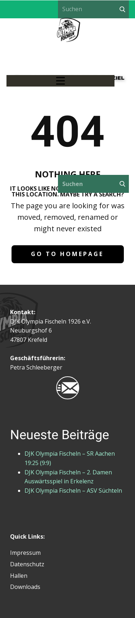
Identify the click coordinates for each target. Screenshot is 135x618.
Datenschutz (27, 564)
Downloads (25, 587)
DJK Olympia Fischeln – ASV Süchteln (73, 490)
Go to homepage (67, 254)
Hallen (18, 576)
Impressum (25, 553)
